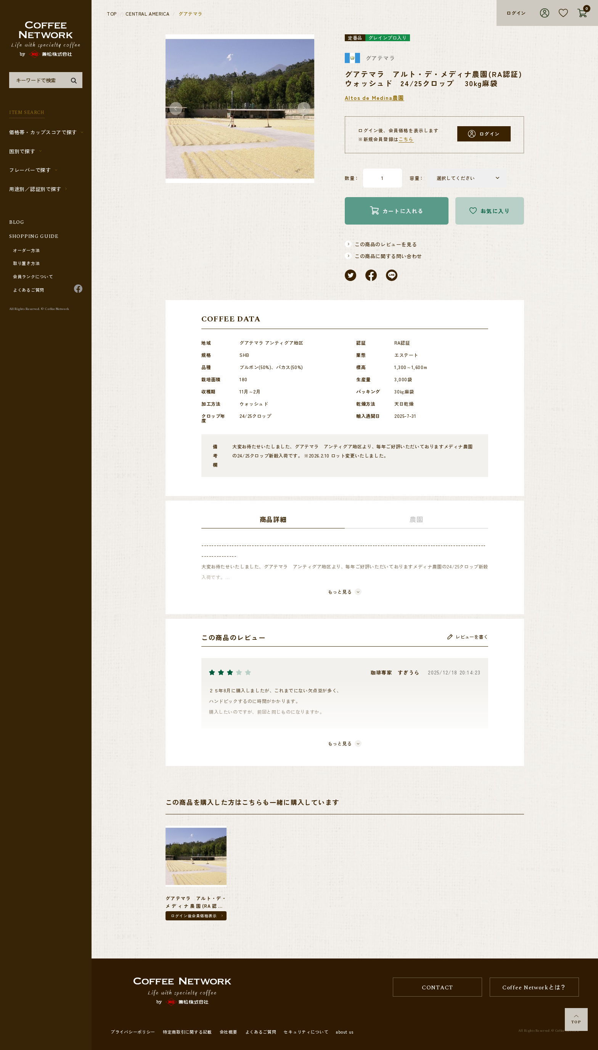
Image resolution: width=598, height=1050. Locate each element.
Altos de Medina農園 (374, 97)
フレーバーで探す (30, 169)
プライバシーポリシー (133, 1032)
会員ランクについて (33, 276)
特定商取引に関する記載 (187, 1032)
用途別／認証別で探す (35, 189)
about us (345, 1032)
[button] (175, 109)
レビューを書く (467, 637)
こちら (406, 139)
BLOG (16, 222)
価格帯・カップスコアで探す (43, 132)
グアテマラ (190, 13)
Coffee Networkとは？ (534, 987)
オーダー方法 (26, 250)
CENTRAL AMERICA (147, 13)
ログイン (516, 13)
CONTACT (437, 987)
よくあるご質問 (28, 290)
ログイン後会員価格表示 (194, 915)
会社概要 (229, 1032)
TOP (576, 1020)
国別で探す (22, 151)
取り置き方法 (26, 263)
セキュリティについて (306, 1032)
